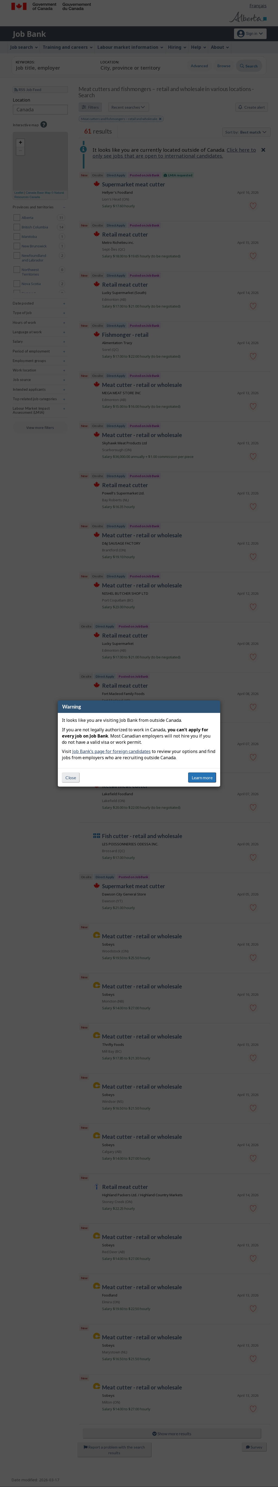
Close (70, 777)
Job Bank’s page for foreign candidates (111, 751)
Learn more (202, 777)
